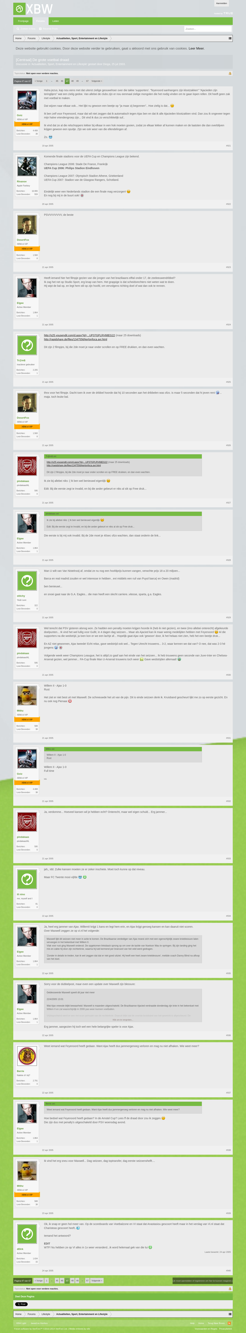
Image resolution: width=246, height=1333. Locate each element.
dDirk (20, 1249)
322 (36, 605)
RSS (229, 1323)
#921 (228, 146)
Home (201, 1323)
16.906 (35, 191)
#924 (228, 324)
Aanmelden (221, 3)
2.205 (35, 370)
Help (192, 1323)
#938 (228, 1150)
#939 (228, 1213)
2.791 (35, 1081)
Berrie (20, 1071)
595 (36, 491)
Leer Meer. (197, 48)
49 (77, 81)
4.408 (35, 131)
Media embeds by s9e (79, 1329)
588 (36, 726)
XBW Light (21, 1323)
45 (57, 81)
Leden (55, 21)
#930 (228, 675)
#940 (228, 1270)
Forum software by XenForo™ (41, 1329)
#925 (228, 382)
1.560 (35, 255)
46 (62, 81)
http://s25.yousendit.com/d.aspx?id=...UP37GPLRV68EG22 (79, 335)
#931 (228, 738)
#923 (228, 267)
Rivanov (22, 181)
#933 (228, 858)
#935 (228, 973)
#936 (228, 1035)
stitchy (21, 595)
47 (67, 81)
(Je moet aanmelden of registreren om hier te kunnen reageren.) (203, 1281)
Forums (40, 21)
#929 (228, 617)
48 (72, 81)
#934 (228, 916)
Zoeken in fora (28, 28)
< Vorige (39, 81)
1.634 (35, 1259)
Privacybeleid (225, 1329)
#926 (228, 445)
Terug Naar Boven (216, 1323)
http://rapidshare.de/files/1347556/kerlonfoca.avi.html (75, 339)
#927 (228, 503)
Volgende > (96, 81)
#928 (228, 560)
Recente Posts (50, 28)
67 (87, 81)
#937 (228, 1093)
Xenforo (44, 1323)
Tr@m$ (21, 360)
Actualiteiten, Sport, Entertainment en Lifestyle (59, 64)
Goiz (19, 115)
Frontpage (23, 21)
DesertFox (23, 239)
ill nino (21, 894)
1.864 (35, 313)
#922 (228, 204)
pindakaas (23, 481)
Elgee (20, 303)
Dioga (106, 64)
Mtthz (20, 710)
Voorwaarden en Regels (206, 1329)
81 (37, 904)
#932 (228, 801)
